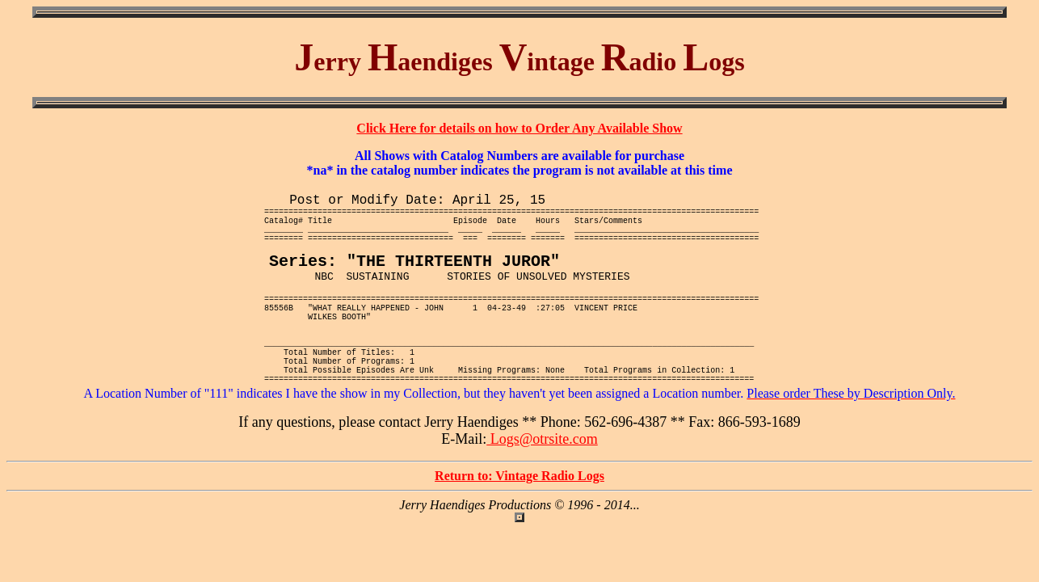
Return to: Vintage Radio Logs (519, 523)
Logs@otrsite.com (542, 487)
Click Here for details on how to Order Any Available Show (519, 128)
